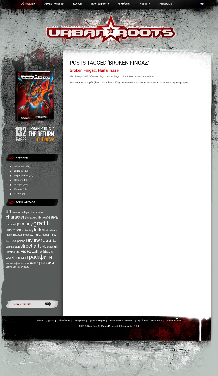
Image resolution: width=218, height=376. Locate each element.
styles (50, 246)
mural (37, 234)
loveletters (52, 230)
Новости (145, 3)
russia (48, 240)
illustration (13, 230)
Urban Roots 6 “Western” (121, 320)
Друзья (77, 3)
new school (148, 76)
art (8, 211)
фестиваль (23, 267)
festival (53, 217)
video (26, 251)
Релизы (18, 189)
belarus (16, 212)
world (10, 257)
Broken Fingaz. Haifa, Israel (95, 70)
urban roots (20, 166)
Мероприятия (21, 175)
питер (34, 263)
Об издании (28, 3)
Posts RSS (156, 320)
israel (138, 76)
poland (21, 240)
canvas (39, 212)
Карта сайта (126, 326)
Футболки (124, 3)
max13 (17, 234)
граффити (39, 257)
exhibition (40, 217)
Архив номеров (54, 3)
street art (29, 246)
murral (45, 234)
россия (46, 262)
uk (55, 246)
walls (36, 251)
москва (25, 263)
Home (40, 320)
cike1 (30, 217)
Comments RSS (173, 320)
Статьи (18, 193)
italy (31, 230)
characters (16, 217)
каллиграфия (13, 263)
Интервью (165, 3)
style (43, 246)
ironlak (25, 230)
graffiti (41, 223)
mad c (9, 234)
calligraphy (27, 212)
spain (16, 246)
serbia (9, 246)
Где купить (79, 320)
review (33, 240)
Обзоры (18, 184)
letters (40, 229)
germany (24, 223)
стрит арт (11, 266)
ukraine (10, 251)
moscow (28, 234)
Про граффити (100, 3)
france (10, 224)
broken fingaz (113, 76)
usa (18, 251)
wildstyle (46, 252)
